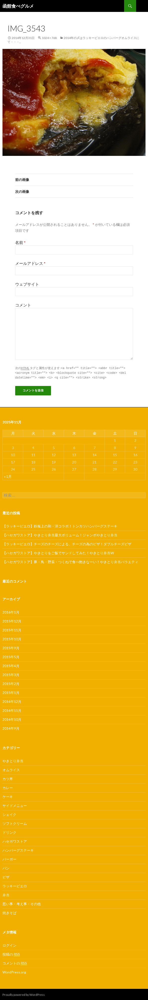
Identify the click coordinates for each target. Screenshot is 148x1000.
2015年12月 (11, 620)
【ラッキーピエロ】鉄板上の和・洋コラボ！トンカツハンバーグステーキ (59, 525)
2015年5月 (10, 656)
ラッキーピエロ (14, 885)
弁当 (5, 894)
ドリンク (9, 831)
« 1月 (8, 476)
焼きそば (9, 912)
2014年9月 (10, 727)
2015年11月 (11, 629)
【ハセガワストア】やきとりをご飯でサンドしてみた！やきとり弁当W (58, 552)
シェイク (9, 814)
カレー (7, 787)
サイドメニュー (14, 805)
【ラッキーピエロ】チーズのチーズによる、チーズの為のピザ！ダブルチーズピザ (66, 543)
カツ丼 (7, 778)
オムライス (11, 769)
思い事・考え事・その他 (21, 903)
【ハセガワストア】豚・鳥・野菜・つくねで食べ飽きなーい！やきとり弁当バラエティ (70, 561)
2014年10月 (11, 719)
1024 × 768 (49, 38)
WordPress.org (14, 971)
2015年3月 (10, 674)
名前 (20, 242)
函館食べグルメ (18, 6)
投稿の (11, 953)
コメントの (14, 962)
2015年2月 (10, 683)
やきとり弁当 (12, 760)
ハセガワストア (14, 840)
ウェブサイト (27, 284)
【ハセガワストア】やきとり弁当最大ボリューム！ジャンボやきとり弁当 (59, 534)
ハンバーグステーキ (18, 849)
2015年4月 (10, 665)
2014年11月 (11, 710)
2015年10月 (11, 638)
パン (5, 867)
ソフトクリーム (14, 823)
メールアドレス (30, 263)
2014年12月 (11, 701)
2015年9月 (10, 647)
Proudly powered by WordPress (23, 994)
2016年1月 (10, 611)
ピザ (5, 876)
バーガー (9, 858)
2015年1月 (10, 692)
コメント (23, 305)
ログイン (9, 944)
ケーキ (7, 796)
